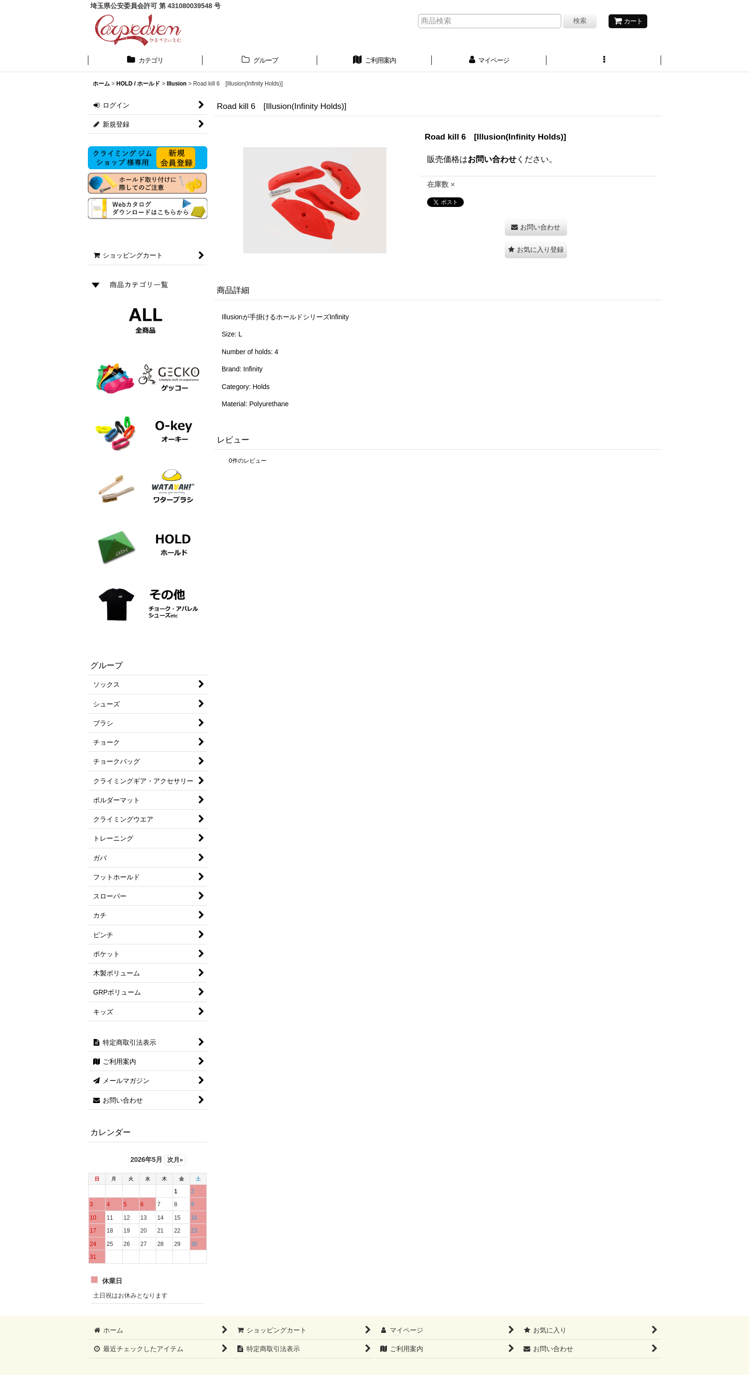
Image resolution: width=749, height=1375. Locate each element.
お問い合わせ (492, 159)
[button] (603, 61)
